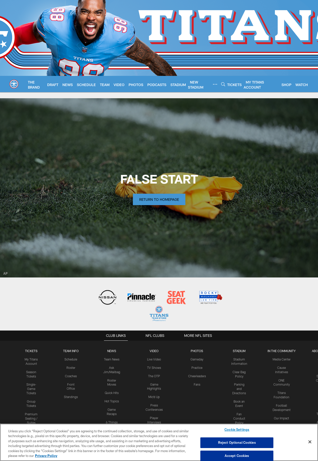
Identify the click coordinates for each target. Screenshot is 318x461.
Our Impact (281, 418)
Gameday (196, 359)
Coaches (71, 375)
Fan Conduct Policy (239, 418)
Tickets (31, 351)
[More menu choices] (215, 84)
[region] (159, 442)
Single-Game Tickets (31, 389)
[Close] (309, 442)
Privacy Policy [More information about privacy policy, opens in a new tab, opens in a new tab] (46, 456)
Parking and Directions (239, 389)
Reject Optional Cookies (237, 442)
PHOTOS (197, 351)
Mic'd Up (154, 397)
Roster (70, 367)
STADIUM (239, 351)
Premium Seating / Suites (31, 418)
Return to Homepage (159, 199)
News (111, 351)
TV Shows (154, 367)
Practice (196, 367)
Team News (111, 359)
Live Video (154, 359)
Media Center (282, 359)
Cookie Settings (236, 430)
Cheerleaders (197, 375)
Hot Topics (111, 401)
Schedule (70, 359)
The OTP (154, 375)
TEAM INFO (70, 351)
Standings (71, 397)
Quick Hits (112, 392)
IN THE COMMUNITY (281, 351)
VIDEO (154, 351)
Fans (197, 384)
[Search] (223, 84)
